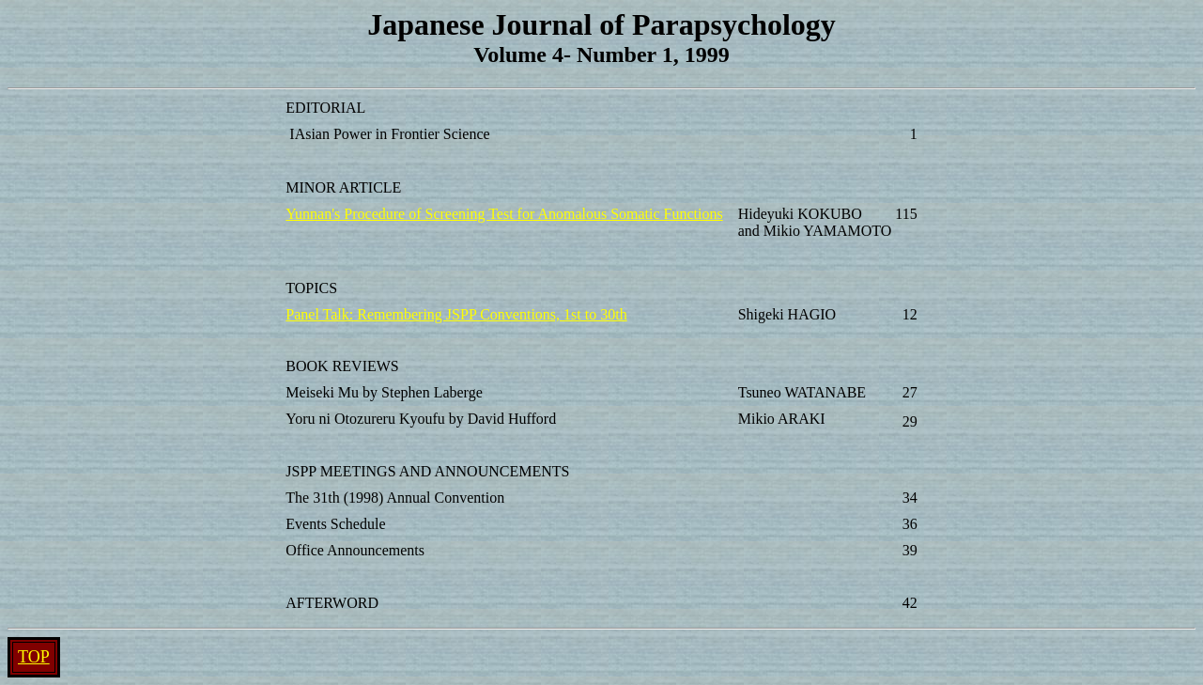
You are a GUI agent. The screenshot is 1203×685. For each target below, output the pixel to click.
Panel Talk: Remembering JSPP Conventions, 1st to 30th (455, 314)
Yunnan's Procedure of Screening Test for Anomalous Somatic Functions (503, 214)
